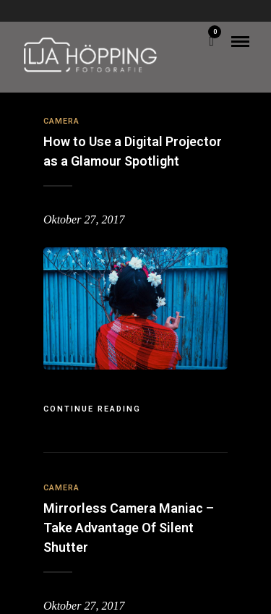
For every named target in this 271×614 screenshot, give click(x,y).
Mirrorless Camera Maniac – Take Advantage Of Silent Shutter (128, 527)
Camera (61, 121)
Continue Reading (92, 409)
